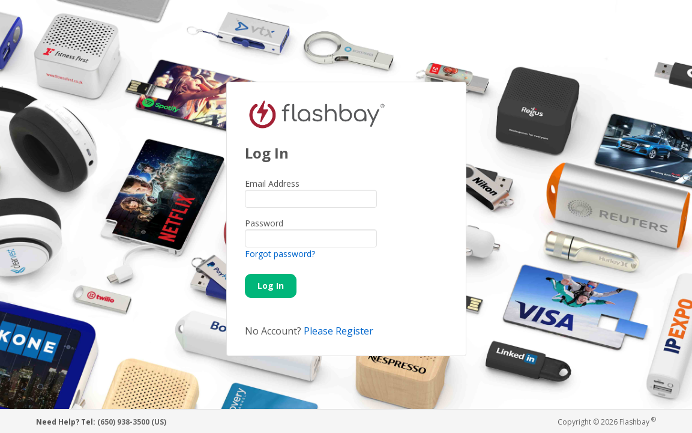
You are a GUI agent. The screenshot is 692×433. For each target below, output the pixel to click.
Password (264, 223)
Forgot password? (280, 253)
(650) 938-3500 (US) (131, 422)
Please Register (338, 331)
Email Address (272, 183)
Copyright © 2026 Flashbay (607, 421)
